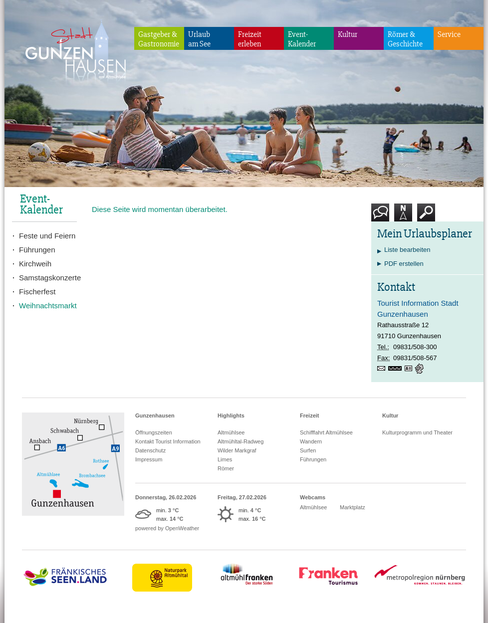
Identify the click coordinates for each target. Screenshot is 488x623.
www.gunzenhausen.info (396, 369)
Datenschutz (150, 450)
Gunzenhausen (155, 415)
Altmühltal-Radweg (240, 441)
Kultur (347, 34)
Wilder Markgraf (237, 450)
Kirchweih (35, 263)
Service (449, 34)
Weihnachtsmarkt (48, 305)
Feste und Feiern (47, 235)
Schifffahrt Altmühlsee (326, 432)
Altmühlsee (231, 432)
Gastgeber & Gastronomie (158, 39)
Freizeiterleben (249, 39)
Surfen (308, 450)
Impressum (148, 459)
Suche (426, 216)
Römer (226, 468)
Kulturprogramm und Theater (417, 432)
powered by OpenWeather (167, 528)
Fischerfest (37, 291)
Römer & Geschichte (405, 39)
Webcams (312, 497)
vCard (410, 369)
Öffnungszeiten (153, 432)
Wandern (311, 441)
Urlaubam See (199, 39)
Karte (403, 216)
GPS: (420, 369)
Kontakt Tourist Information (168, 441)
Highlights (231, 415)
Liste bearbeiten (407, 249)
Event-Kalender (302, 39)
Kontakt (382, 216)
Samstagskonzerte (48, 277)
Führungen (37, 249)
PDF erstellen (404, 263)
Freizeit (309, 415)
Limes (225, 459)
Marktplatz (352, 507)
